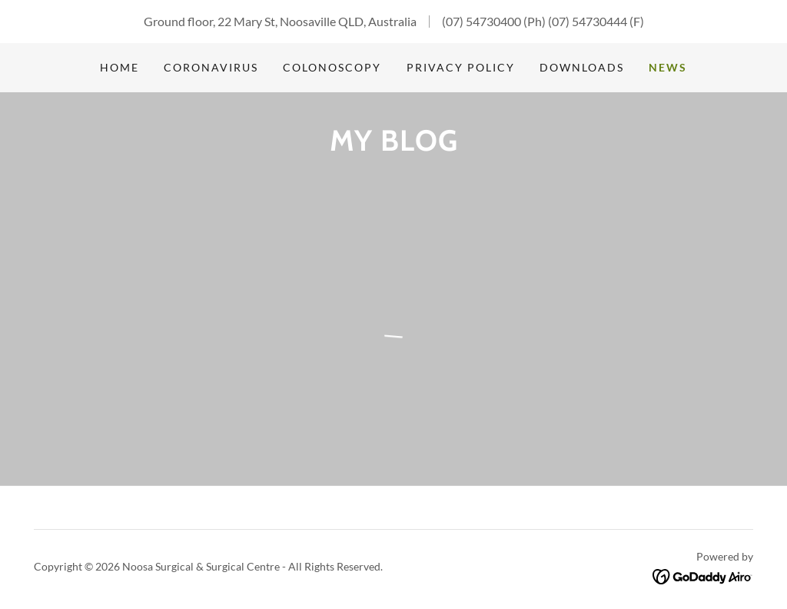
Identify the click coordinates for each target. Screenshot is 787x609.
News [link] (668, 67)
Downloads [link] (582, 67)
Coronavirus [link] (211, 67)
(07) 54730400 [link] (481, 21)
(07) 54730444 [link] (587, 21)
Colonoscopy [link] (332, 67)
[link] (703, 574)
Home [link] (119, 67)
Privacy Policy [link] (461, 67)
